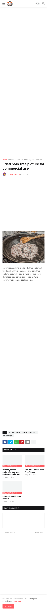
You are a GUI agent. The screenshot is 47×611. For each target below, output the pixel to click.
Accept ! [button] (8, 606)
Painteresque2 (8, 436)
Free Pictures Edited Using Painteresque (25, 159)
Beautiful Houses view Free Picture (34, 471)
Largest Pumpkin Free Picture (12, 497)
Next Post (39, 533)
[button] (3, 4)
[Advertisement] (23, 83)
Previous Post (9, 533)
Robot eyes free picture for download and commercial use (12, 472)
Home (5, 159)
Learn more (17, 601)
